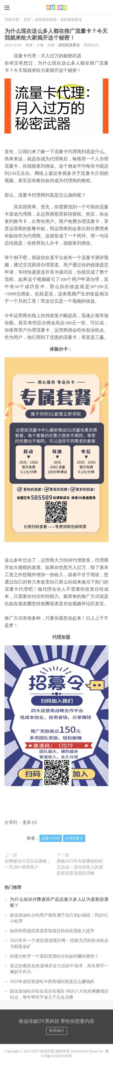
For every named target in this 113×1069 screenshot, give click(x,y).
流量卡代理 (51, 838)
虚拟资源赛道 (71, 20)
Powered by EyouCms (86, 1051)
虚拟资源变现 (45, 20)
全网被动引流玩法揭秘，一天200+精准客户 (28, 864)
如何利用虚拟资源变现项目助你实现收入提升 (52, 931)
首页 (27, 20)
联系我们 (56, 1031)
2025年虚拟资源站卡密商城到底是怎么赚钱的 (52, 981)
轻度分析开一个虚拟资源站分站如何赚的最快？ (54, 956)
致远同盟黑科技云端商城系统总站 (56, 8)
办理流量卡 (74, 838)
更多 (27, 822)
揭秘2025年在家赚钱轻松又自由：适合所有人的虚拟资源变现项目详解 (80, 867)
